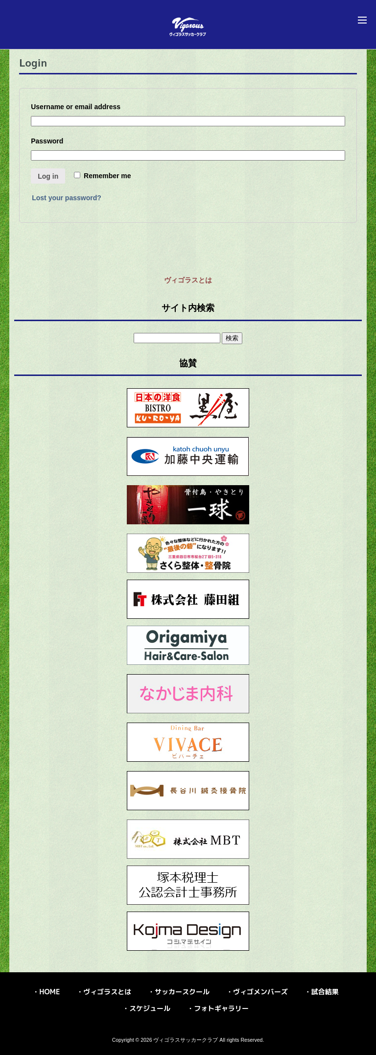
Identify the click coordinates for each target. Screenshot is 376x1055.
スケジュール (149, 1008)
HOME (49, 991)
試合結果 (325, 991)
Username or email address (78, 107)
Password (49, 141)
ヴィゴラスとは (188, 280)
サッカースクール (182, 991)
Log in (48, 176)
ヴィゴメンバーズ (260, 991)
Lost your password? (66, 198)
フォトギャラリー (221, 1008)
